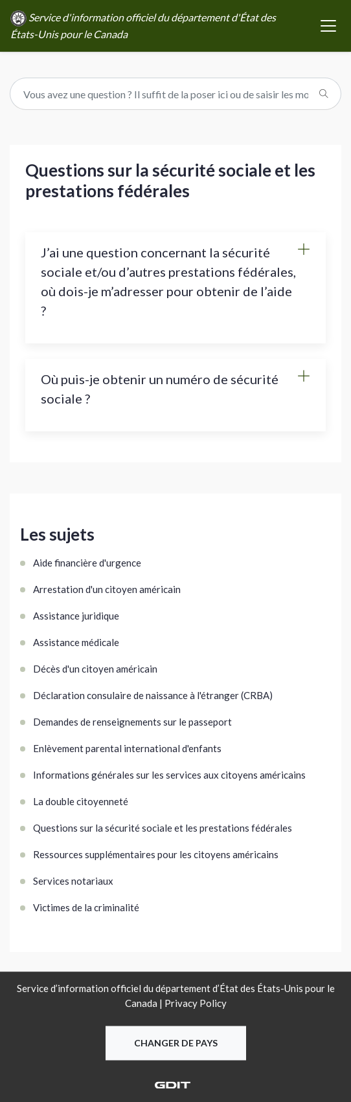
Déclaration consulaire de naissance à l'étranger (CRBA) (153, 695)
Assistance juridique (76, 615)
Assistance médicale (76, 642)
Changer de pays (176, 1043)
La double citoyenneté (80, 801)
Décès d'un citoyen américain (95, 669)
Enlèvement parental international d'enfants (127, 748)
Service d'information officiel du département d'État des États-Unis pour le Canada (143, 25)
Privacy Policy (195, 1003)
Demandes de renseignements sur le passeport (132, 722)
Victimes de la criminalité (86, 907)
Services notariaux (73, 881)
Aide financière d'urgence (87, 562)
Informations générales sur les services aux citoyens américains (169, 775)
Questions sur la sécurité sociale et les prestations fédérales (162, 828)
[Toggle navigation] (328, 26)
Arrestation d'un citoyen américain (107, 589)
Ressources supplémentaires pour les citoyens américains (155, 854)
